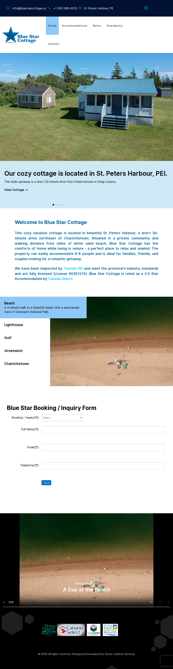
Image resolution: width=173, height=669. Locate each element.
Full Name (29, 429)
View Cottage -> (16, 190)
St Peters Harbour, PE (98, 8)
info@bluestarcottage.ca (29, 8)
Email (32, 447)
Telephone (29, 465)
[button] (53, 204)
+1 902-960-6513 (65, 8)
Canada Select (60, 279)
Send (46, 482)
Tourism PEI (73, 268)
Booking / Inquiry (25, 417)
